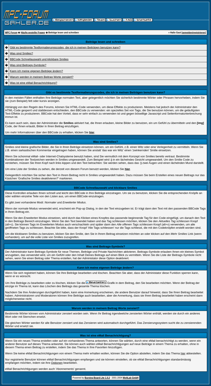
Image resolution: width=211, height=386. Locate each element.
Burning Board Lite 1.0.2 (97, 378)
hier (183, 353)
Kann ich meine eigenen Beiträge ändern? (36, 71)
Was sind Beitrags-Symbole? (28, 65)
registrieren (199, 32)
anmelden (187, 32)
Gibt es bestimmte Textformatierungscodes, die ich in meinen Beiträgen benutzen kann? (65, 47)
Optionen (57, 362)
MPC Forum (11, 32)
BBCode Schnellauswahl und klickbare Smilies (39, 59)
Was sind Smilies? (21, 53)
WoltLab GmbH (130, 378)
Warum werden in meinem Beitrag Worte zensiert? (41, 77)
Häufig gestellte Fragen (33, 32)
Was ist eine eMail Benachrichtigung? (33, 82)
